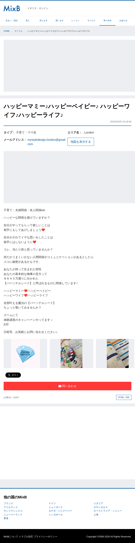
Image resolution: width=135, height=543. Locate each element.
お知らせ (123, 20)
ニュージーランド (13, 514)
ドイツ (52, 503)
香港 (6, 518)
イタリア (98, 503)
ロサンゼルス (101, 507)
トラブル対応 (26, 536)
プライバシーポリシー (45, 536)
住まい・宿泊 (12, 20)
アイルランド (11, 507)
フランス (8, 503)
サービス (91, 20)
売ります (44, 20)
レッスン (75, 20)
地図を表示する (81, 141)
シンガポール (56, 514)
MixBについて (11, 536)
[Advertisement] (69, 65)
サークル (107, 20)
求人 (28, 20)
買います (60, 20)
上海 (96, 514)
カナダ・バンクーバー (60, 510)
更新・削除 (124, 397)
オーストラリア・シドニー (108, 510)
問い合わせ (67, 386)
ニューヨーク (56, 507)
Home (7, 31)
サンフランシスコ (13, 510)
